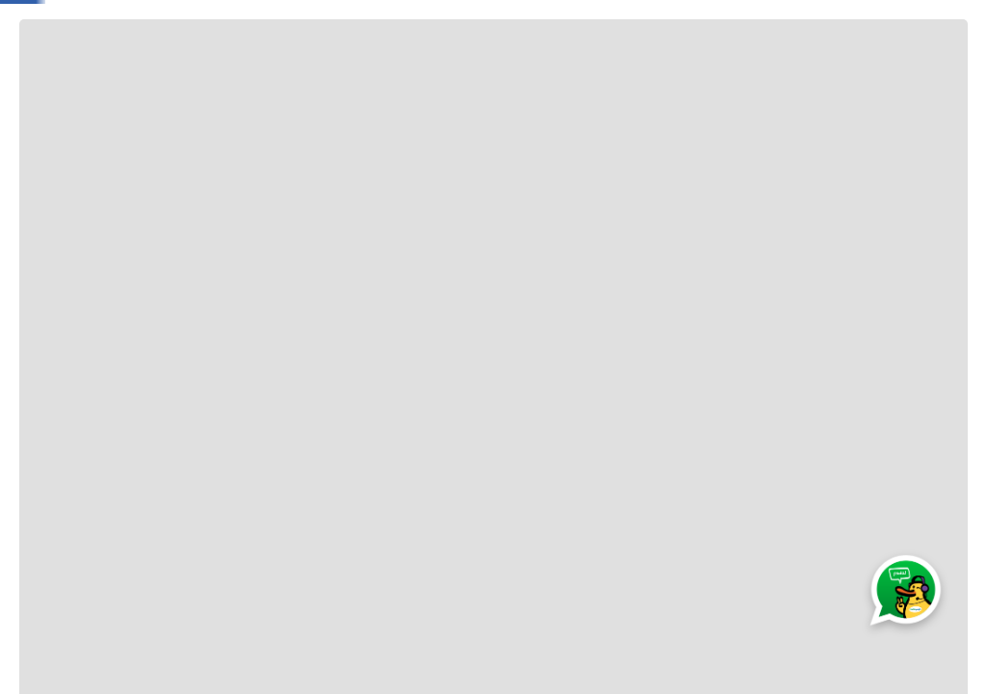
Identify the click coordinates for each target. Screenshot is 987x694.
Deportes (782, 77)
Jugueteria (150, 77)
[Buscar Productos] (383, 24)
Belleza (702, 77)
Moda (289, 77)
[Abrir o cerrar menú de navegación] (52, 77)
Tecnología (553, 77)
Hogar (634, 77)
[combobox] (493, 24)
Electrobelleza (449, 77)
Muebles (866, 77)
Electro (356, 77)
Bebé (227, 77)
